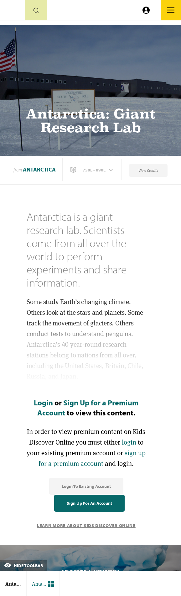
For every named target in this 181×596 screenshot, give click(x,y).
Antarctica (39, 169)
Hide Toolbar (23, 565)
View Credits (148, 170)
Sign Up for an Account (89, 503)
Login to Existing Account (86, 486)
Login (43, 402)
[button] (92, 170)
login (129, 442)
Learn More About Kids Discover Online (86, 525)
